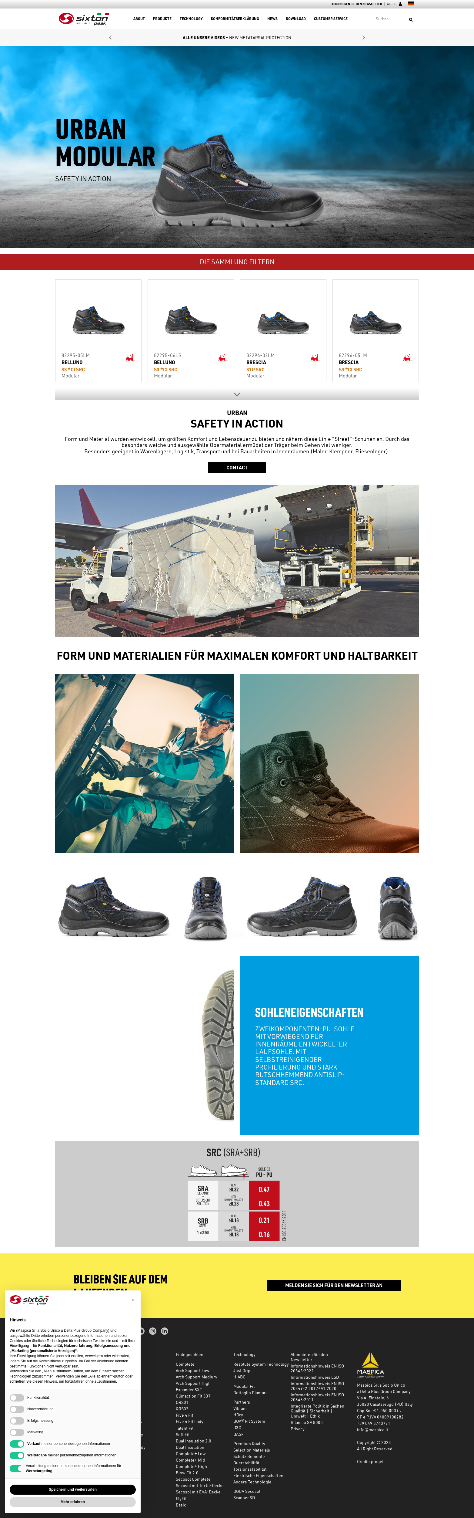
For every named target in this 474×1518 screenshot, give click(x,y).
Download (296, 19)
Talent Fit (185, 1428)
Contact (237, 467)
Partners (241, 1402)
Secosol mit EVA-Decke (198, 1492)
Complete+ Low (191, 1453)
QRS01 (182, 1402)
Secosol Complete (193, 1479)
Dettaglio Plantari (250, 1392)
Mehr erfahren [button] (73, 1502)
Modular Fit (244, 1386)
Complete (185, 1364)
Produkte (162, 19)
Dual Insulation (190, 1447)
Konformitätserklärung (235, 19)
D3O (237, 1427)
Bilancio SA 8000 (307, 1422)
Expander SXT (189, 1389)
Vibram (240, 1408)
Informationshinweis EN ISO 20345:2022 (317, 1368)
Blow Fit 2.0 (187, 1473)
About (139, 19)
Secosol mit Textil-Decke (200, 1485)
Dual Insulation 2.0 (193, 1441)
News (272, 19)
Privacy (298, 1429)
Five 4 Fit (184, 1415)
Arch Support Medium (196, 1377)
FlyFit (181, 1498)
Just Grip (241, 1370)
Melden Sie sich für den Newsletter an (333, 1285)
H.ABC (239, 1377)
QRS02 (182, 1409)
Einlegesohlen (189, 1354)
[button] (110, 38)
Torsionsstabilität (250, 1469)
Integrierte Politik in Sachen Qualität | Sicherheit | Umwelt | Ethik (317, 1410)
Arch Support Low (192, 1370)
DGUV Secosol (246, 1491)
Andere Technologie (252, 1482)
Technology (191, 19)
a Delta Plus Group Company (384, 1391)
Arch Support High (193, 1383)
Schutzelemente (249, 1456)
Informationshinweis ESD (315, 1377)
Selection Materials (251, 1450)
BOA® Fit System (249, 1421)
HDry (238, 1415)
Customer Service (331, 19)
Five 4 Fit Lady (189, 1421)
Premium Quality (249, 1443)
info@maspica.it (372, 1429)
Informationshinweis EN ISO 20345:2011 (317, 1397)
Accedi (394, 4)
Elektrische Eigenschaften (258, 1475)
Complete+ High (191, 1466)
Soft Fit (183, 1434)
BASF (238, 1434)
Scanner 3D (244, 1497)
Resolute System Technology (261, 1364)
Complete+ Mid (190, 1460)
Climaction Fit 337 (193, 1396)
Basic (181, 1505)
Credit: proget (370, 1461)
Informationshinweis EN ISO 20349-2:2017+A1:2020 (317, 1386)
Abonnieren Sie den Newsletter (357, 4)
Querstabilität (246, 1463)
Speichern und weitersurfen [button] (73, 1489)
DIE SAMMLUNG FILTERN (237, 261)
